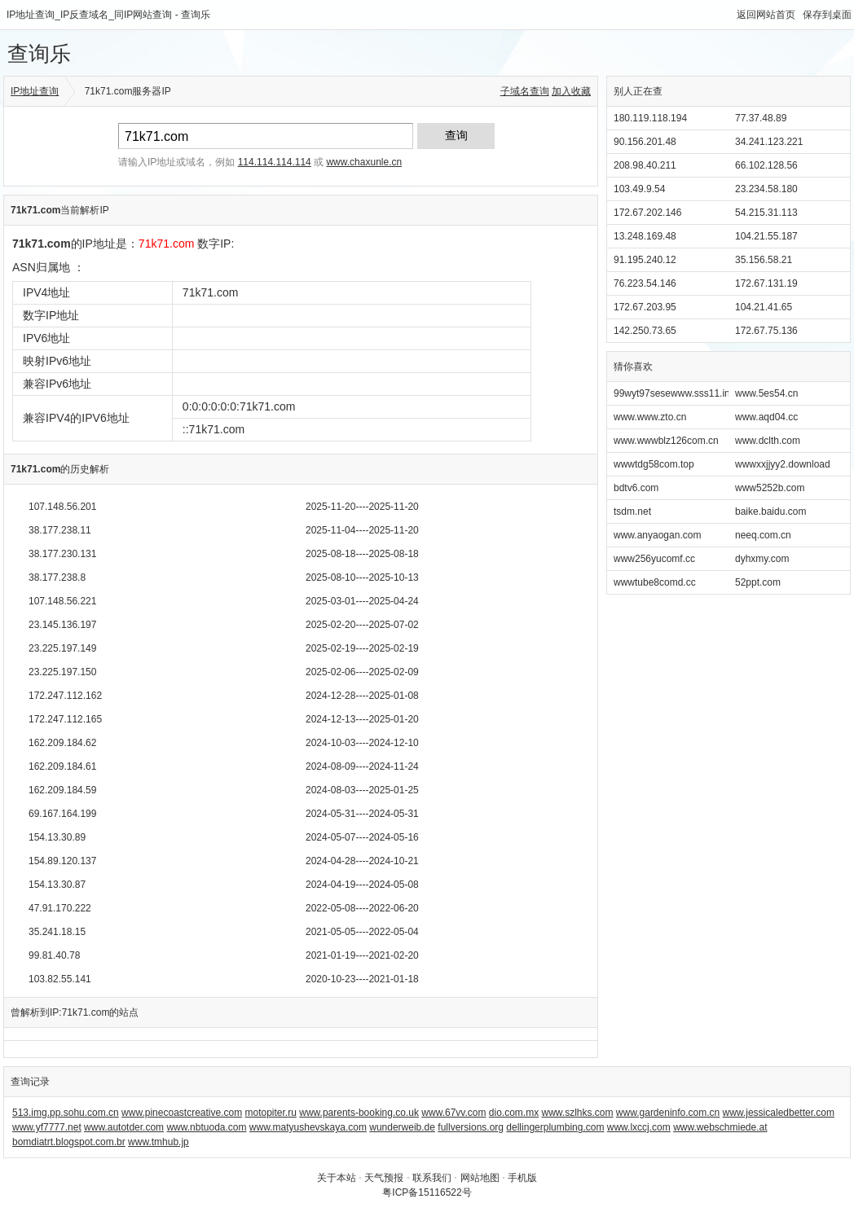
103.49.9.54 (639, 189)
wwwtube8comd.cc (655, 582)
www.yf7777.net (46, 1127)
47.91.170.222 (60, 908)
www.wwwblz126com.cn (666, 440)
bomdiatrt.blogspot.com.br (68, 1142)
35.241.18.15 (57, 932)
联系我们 (431, 1177)
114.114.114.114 (274, 162)
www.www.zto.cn (650, 417)
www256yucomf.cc (654, 558)
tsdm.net (632, 511)
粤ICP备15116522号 (426, 1192)
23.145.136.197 (62, 624)
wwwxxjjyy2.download (782, 464)
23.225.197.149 (62, 648)
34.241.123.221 (769, 141)
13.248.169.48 (645, 236)
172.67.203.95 (645, 307)
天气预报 (383, 1177)
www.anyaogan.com (657, 535)
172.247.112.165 (65, 719)
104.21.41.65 (763, 307)
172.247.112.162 (65, 695)
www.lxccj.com (639, 1127)
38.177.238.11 (60, 530)
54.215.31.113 (766, 212)
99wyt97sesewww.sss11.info (676, 393)
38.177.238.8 (57, 577)
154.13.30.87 (57, 884)
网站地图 (480, 1177)
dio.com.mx (514, 1112)
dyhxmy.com (762, 558)
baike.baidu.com (770, 511)
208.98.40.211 (645, 165)
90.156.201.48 (645, 141)
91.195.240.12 (645, 260)
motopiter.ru (271, 1112)
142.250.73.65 (645, 330)
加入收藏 (571, 91)
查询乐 (39, 54)
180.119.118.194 (650, 118)
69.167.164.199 (62, 813)
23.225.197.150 (62, 672)
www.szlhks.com (578, 1112)
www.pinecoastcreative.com (181, 1112)
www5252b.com (769, 488)
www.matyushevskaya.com (308, 1127)
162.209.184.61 (62, 766)
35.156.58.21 (763, 260)
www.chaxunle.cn (364, 162)
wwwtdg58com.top (654, 464)
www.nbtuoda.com (206, 1127)
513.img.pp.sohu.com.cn (65, 1112)
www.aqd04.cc (766, 417)
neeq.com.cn (763, 535)
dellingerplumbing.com (555, 1127)
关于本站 (336, 1177)
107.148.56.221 (62, 601)
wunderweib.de (402, 1127)
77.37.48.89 (760, 118)
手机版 (522, 1177)
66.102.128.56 (766, 165)
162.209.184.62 (62, 743)
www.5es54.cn (766, 393)
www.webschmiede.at (720, 1127)
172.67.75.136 (766, 330)
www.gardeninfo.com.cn (668, 1112)
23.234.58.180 (766, 189)
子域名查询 (524, 91)
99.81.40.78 (54, 955)
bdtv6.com (636, 488)
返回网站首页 (766, 14)
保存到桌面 (827, 14)
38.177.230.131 (62, 554)
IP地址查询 (35, 91)
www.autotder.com (124, 1127)
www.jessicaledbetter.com (778, 1112)
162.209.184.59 (62, 790)
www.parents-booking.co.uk (359, 1112)
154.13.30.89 (57, 837)
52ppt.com (758, 582)
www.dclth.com (767, 440)
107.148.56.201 (62, 506)
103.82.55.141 (60, 979)
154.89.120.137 (62, 861)
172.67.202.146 (647, 212)
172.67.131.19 (766, 283)
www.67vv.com (453, 1112)
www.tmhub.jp (158, 1142)
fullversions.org (471, 1127)
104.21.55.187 (766, 236)
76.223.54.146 (645, 283)
